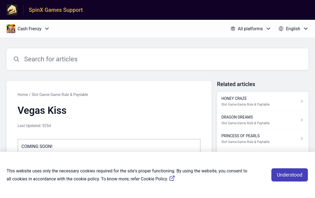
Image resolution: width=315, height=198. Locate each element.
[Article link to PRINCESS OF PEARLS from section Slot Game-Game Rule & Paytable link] (262, 138)
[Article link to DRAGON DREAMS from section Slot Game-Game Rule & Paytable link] (262, 120)
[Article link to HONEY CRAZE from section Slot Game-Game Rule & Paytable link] (262, 101)
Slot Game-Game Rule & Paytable (60, 94)
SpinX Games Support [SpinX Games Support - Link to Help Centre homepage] (56, 10)
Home (23, 94)
